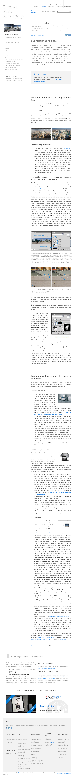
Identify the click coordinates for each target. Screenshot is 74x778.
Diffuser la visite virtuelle (37, 761)
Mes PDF (49, 11)
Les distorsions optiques (10, 67)
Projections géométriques (12, 741)
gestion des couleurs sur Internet (59, 616)
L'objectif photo (8, 52)
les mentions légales (41, 772)
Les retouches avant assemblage (13, 65)
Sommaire (44, 11)
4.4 (56, 744)
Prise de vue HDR (35, 751)
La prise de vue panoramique (12, 63)
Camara (59, 677)
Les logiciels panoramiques (11, 71)
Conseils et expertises (26, 725)
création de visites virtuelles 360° (41, 639)
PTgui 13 (47, 738)
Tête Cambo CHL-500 (63, 747)
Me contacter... (52, 668)
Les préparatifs (21, 752)
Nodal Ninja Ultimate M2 (63, 750)
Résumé (7, 48)
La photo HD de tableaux (24, 768)
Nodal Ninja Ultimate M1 (63, 748)
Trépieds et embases (23, 748)
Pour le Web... (34, 30)
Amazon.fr (53, 677)
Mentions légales (42, 668)
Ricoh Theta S (61, 757)
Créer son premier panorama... (12, 42)
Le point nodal (9, 742)
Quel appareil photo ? (36, 742)
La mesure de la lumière (10, 61)
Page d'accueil (9, 725)
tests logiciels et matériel (46, 637)
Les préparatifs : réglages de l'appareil (14, 59)
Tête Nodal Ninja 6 (62, 742)
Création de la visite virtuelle (37, 760)
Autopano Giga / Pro (50, 744)
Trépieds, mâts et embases (11, 53)
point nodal (52, 187)
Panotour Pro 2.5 (49, 745)
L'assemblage (21, 759)
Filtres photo (21, 746)
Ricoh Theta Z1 (61, 755)
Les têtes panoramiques (10, 55)
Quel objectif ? (34, 741)
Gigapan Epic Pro (62, 751)
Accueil (32, 645)
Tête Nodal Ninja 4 (62, 744)
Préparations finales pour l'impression (40, 28)
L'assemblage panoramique (11, 69)
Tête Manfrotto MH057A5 (63, 738)
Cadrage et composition (11, 739)
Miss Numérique (42, 678)
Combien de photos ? (10, 57)
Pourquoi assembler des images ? (13, 37)
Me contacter (62, 725)
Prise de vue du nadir (36, 750)
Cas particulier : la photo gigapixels (13, 78)
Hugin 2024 (48, 741)
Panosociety (52, 678)
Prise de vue (21, 755)
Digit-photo (65, 677)
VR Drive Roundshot (62, 753)
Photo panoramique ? (11, 738)
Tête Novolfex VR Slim (63, 745)
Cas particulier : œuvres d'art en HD (13, 80)
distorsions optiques (37, 189)
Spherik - (47, 742)
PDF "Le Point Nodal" (11, 753)
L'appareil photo (9, 50)
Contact (53, 11)
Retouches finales (22, 764)
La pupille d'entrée (10, 744)
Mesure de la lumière (23, 753)
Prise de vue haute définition (40, 725)
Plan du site (60, 773)
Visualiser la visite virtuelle (37, 763)
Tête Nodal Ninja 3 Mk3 (63, 741)
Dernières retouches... (36, 26)
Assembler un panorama (42, 645)
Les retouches (21, 756)
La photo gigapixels (23, 766)
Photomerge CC (49, 739)
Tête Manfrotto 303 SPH (63, 739)
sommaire (63, 639)
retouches (67, 148)
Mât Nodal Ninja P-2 (62, 754)
